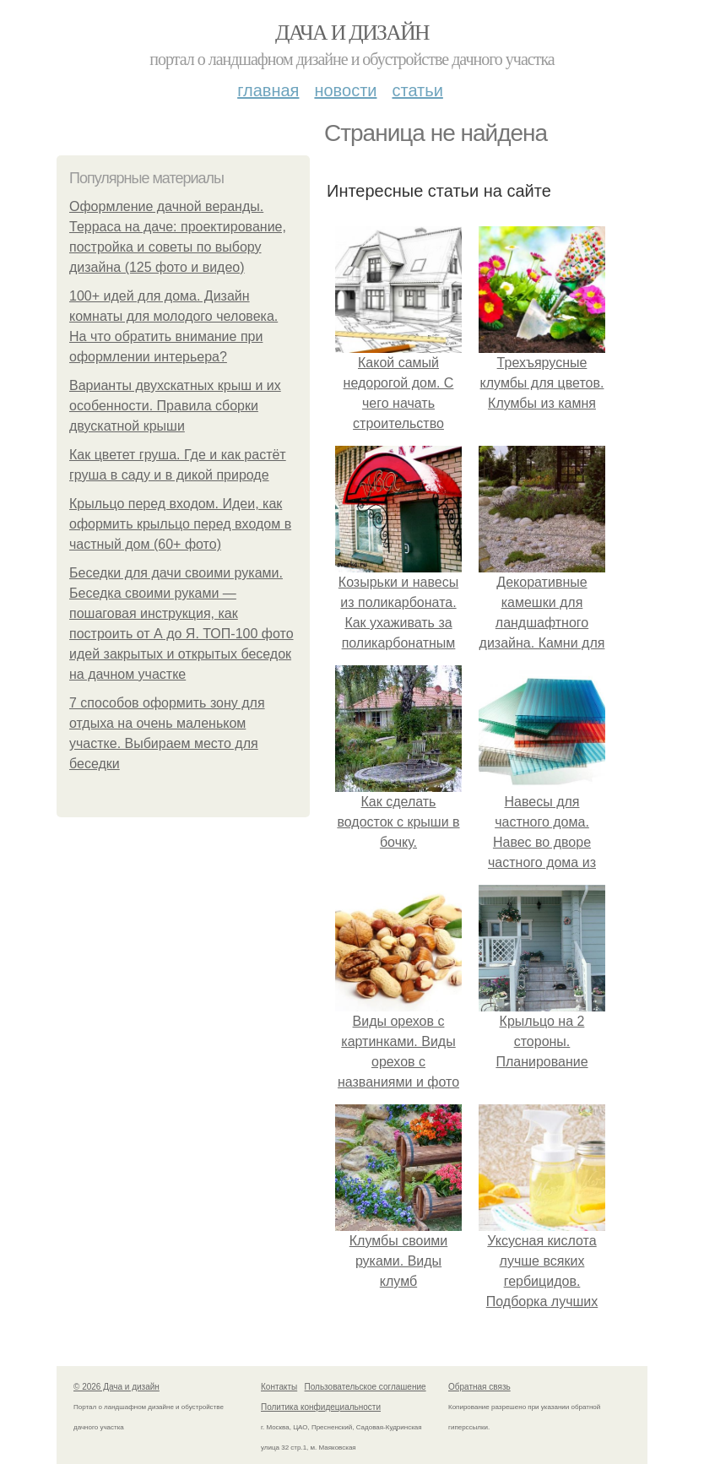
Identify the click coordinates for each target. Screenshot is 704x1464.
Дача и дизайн (352, 32)
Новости (345, 90)
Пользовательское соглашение (365, 1386)
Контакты (279, 1386)
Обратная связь (479, 1386)
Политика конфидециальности (321, 1407)
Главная (268, 90)
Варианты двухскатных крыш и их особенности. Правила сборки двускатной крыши (175, 405)
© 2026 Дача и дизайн (116, 1386)
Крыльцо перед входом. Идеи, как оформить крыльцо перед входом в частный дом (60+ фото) (180, 523)
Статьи (417, 90)
